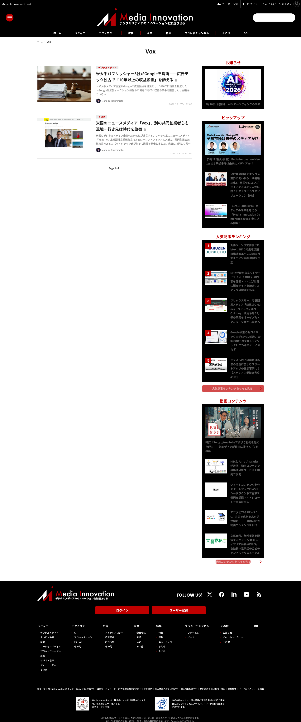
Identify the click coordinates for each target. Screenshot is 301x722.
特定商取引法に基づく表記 (212, 684)
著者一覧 (41, 684)
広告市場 (108, 637)
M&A (136, 637)
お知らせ (229, 628)
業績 (136, 632)
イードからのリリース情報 (251, 684)
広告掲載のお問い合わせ (129, 684)
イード (187, 632)
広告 (130, 32)
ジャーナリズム (48, 660)
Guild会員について (85, 684)
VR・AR (77, 637)
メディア (73, 32)
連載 (158, 632)
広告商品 (108, 632)
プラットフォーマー (50, 646)
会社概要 (232, 684)
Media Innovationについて (61, 684)
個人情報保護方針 (189, 684)
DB (254, 32)
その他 (234, 32)
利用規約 (148, 684)
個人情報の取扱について (166, 684)
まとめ (159, 642)
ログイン (122, 607)
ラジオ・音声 (47, 656)
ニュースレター (164, 637)
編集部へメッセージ (106, 684)
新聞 (42, 637)
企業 (149, 32)
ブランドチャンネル (201, 32)
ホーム (49, 33)
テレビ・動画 (47, 632)
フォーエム (190, 628)
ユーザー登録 (179, 607)
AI (74, 628)
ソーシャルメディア (50, 642)
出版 (42, 651)
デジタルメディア (49, 628)
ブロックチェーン (82, 632)
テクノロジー (103, 32)
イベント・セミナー (234, 632)
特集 (169, 32)
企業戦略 (139, 628)
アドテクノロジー (113, 628)
